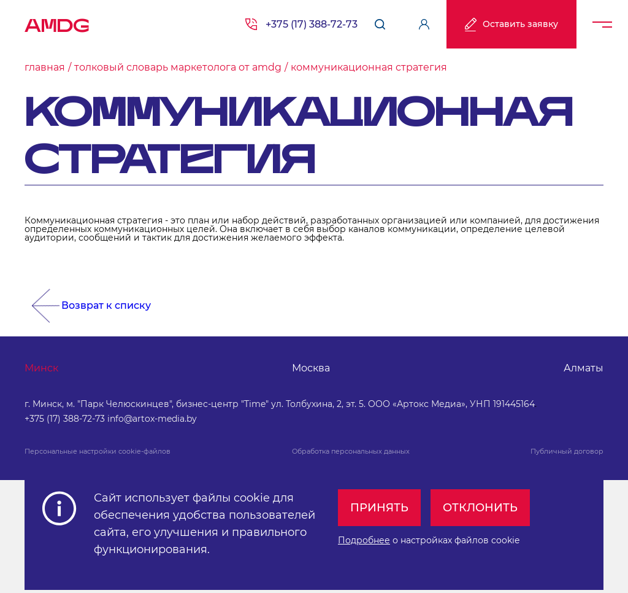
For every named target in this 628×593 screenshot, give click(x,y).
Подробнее (364, 540)
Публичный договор (566, 451)
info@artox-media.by (152, 418)
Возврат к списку (106, 305)
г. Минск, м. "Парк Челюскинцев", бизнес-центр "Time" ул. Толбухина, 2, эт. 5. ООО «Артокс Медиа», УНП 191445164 (280, 403)
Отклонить (480, 507)
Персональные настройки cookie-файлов (97, 451)
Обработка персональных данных (351, 451)
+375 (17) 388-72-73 (312, 24)
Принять (379, 507)
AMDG (57, 21)
